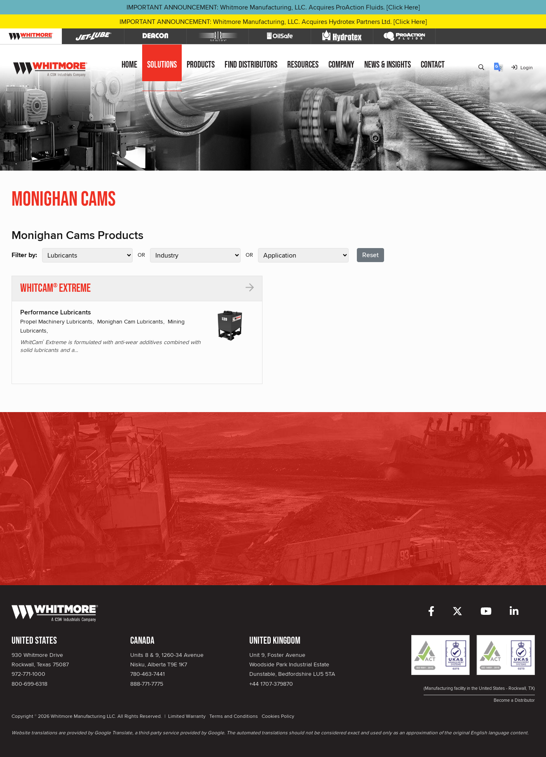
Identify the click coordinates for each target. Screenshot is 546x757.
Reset (370, 255)
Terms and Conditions (233, 716)
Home (129, 64)
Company (341, 64)
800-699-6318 (29, 684)
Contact (433, 64)
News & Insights (387, 64)
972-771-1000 (28, 674)
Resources (303, 64)
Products (201, 64)
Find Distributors (251, 64)
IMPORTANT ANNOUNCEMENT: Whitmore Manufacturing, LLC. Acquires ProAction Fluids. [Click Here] (273, 7)
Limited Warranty (187, 716)
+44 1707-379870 (271, 684)
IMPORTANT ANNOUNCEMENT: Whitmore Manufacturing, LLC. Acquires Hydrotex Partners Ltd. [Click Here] (273, 21)
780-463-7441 (147, 674)
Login (522, 67)
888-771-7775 (146, 684)
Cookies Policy (278, 716)
